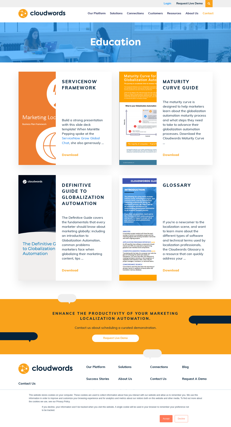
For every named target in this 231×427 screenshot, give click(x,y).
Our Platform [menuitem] (97, 13)
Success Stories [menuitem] (97, 379)
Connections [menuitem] (135, 13)
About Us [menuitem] (192, 13)
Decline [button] (181, 418)
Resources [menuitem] (174, 13)
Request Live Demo (189, 3)
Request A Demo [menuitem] (194, 379)
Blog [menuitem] (185, 367)
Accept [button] (166, 418)
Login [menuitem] (167, 3)
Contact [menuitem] (208, 13)
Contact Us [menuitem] (158, 379)
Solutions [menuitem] (116, 13)
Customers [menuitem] (155, 13)
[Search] (209, 3)
